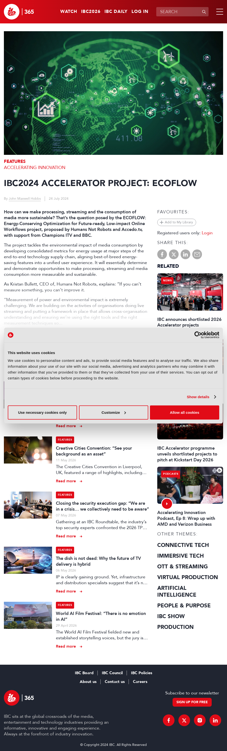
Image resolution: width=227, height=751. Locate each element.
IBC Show (171, 616)
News (167, 280)
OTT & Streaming (182, 566)
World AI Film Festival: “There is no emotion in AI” (101, 616)
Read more (66, 425)
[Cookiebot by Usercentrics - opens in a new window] (198, 335)
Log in (139, 11)
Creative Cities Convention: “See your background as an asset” (94, 451)
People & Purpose (184, 605)
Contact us (115, 681)
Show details (198, 397)
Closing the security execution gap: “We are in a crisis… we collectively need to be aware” (102, 506)
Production (175, 627)
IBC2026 (91, 11)
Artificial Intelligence (176, 591)
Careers (140, 681)
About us (88, 681)
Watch (68, 11)
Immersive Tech (180, 556)
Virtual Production (187, 577)
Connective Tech (183, 545)
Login (207, 233)
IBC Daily (116, 11)
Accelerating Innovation (34, 167)
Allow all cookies (184, 412)
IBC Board (84, 673)
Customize (114, 412)
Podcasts (170, 474)
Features (15, 161)
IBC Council (112, 673)
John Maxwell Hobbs (25, 198)
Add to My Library (179, 222)
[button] (218, 12)
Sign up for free (192, 702)
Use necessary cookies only (42, 412)
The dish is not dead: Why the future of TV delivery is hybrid (98, 561)
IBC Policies (141, 673)
